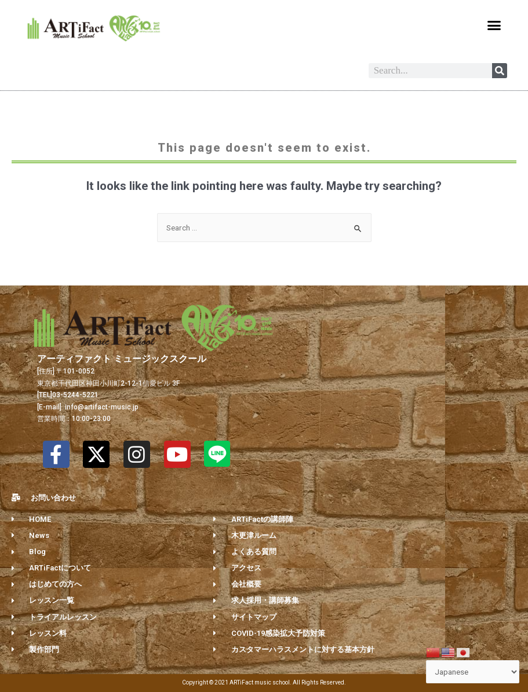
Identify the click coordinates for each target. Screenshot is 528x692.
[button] (494, 25)
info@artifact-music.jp (101, 407)
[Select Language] (473, 672)
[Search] (499, 70)
